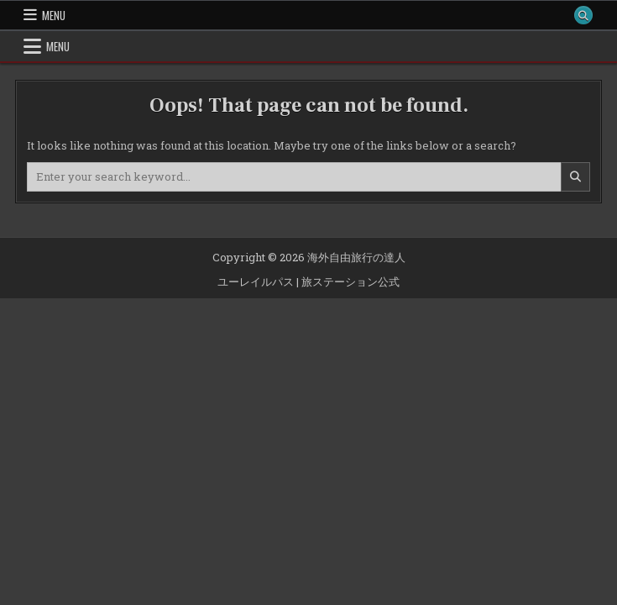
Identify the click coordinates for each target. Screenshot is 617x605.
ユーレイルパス (255, 281)
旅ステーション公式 (350, 281)
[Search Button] (583, 15)
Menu (53, 15)
